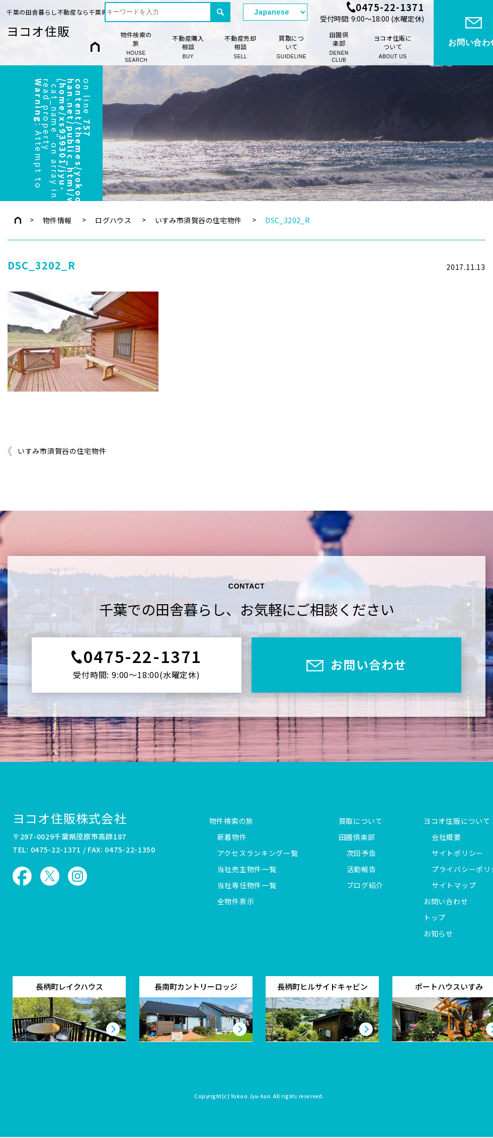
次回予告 (361, 853)
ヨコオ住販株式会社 (70, 818)
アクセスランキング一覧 (257, 853)
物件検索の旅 (136, 47)
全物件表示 (236, 902)
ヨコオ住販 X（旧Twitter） (49, 876)
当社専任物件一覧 (247, 886)
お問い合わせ (446, 902)
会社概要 (446, 837)
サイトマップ (454, 886)
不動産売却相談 (240, 47)
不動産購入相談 (188, 47)
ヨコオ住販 (38, 31)
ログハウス (113, 220)
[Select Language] (275, 12)
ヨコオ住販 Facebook (22, 876)
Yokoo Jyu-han (251, 1097)
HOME (95, 46)
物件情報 (57, 220)
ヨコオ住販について (393, 47)
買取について (291, 47)
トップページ (18, 220)
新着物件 (232, 837)
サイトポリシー (457, 853)
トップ (435, 918)
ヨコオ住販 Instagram (77, 876)
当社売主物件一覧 (247, 870)
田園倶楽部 (338, 47)
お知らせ (438, 934)
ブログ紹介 (365, 886)
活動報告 (361, 870)
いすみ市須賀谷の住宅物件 (198, 220)
